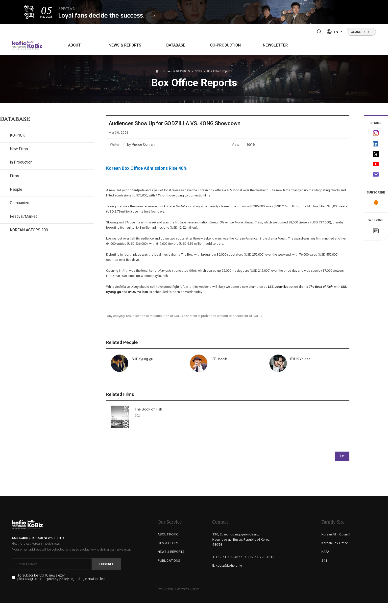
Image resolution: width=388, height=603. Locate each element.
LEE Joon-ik (277, 287)
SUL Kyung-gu (142, 359)
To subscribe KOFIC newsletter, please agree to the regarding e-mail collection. (64, 577)
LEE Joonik (219, 359)
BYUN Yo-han (138, 292)
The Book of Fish (148, 409)
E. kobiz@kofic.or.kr (227, 565)
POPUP (361, 32)
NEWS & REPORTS (125, 45)
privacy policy (58, 579)
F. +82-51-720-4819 (259, 557)
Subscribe (106, 564)
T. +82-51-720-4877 (227, 557)
